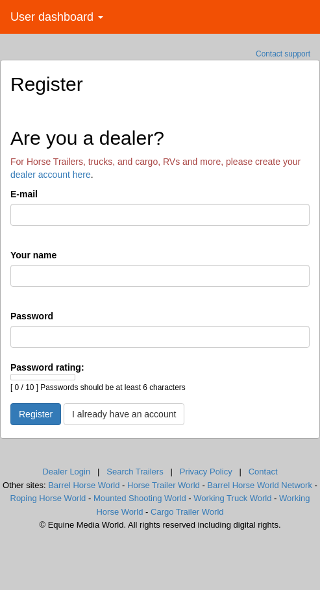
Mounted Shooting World (139, 498)
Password (31, 316)
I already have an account (124, 414)
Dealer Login (66, 471)
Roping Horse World (48, 498)
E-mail (24, 194)
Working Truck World (232, 498)
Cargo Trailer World (187, 512)
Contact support (283, 53)
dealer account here (50, 174)
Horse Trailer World (163, 485)
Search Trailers (134, 471)
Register (36, 414)
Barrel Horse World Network (259, 485)
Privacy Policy (206, 471)
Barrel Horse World (83, 485)
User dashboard (56, 16)
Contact (263, 471)
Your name (33, 255)
